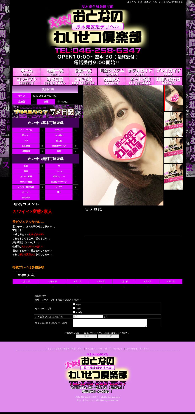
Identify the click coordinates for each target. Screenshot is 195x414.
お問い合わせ (131, 350)
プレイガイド (105, 350)
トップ (51, 350)
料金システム (77, 350)
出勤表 (66, 350)
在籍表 (59, 350)
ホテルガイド (91, 350)
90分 (74, 308)
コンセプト (118, 350)
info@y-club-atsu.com (110, 399)
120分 (74, 312)
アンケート (144, 350)
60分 (74, 304)
